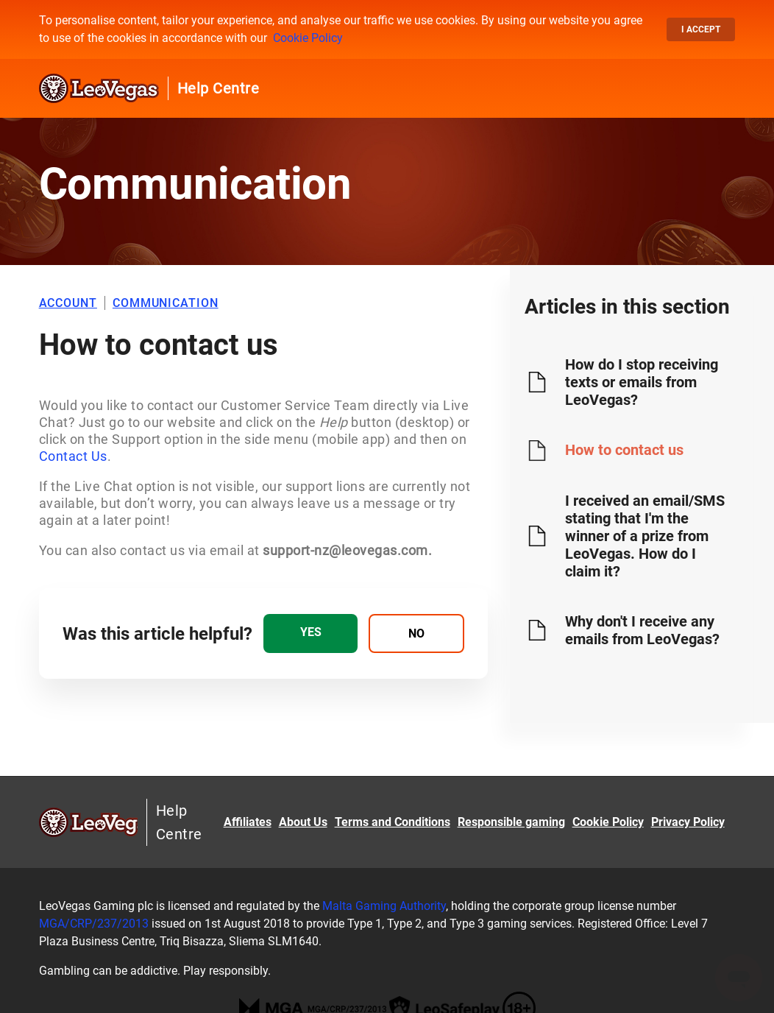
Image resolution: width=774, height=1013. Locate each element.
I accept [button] (700, 29)
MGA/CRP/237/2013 (94, 924)
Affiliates (247, 822)
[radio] (310, 633)
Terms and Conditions (392, 822)
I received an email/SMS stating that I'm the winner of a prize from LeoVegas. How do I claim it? (645, 536)
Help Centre (218, 88)
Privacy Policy (688, 822)
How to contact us (624, 450)
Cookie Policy (308, 38)
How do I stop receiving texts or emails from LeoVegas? (641, 382)
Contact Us (73, 456)
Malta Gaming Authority (384, 906)
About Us (303, 822)
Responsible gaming (511, 822)
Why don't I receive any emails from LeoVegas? (642, 630)
